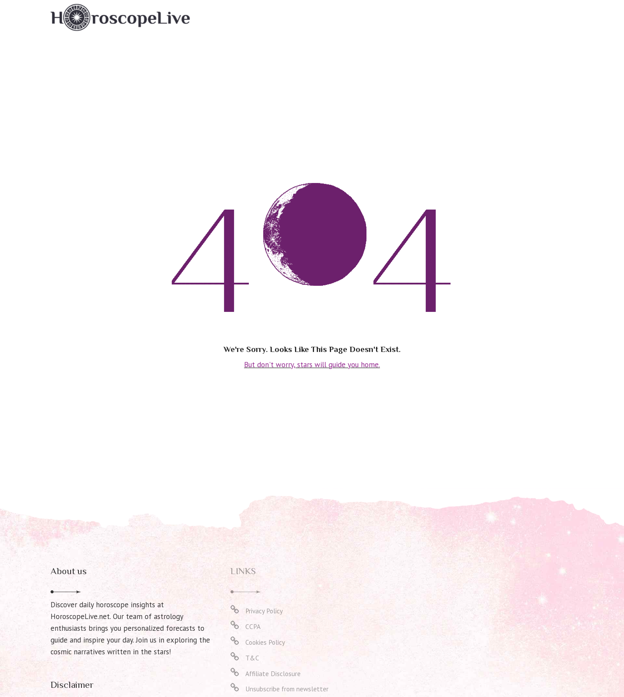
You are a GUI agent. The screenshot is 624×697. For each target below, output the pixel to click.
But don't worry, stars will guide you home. (312, 364)
